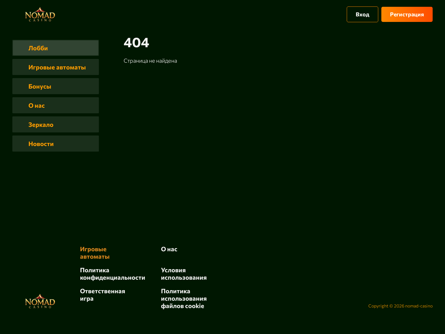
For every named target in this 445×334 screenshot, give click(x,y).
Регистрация (407, 14)
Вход (362, 14)
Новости (41, 143)
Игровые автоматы (57, 67)
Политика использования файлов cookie (184, 298)
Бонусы (39, 86)
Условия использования (184, 273)
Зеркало (40, 124)
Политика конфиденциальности (112, 273)
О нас (36, 105)
